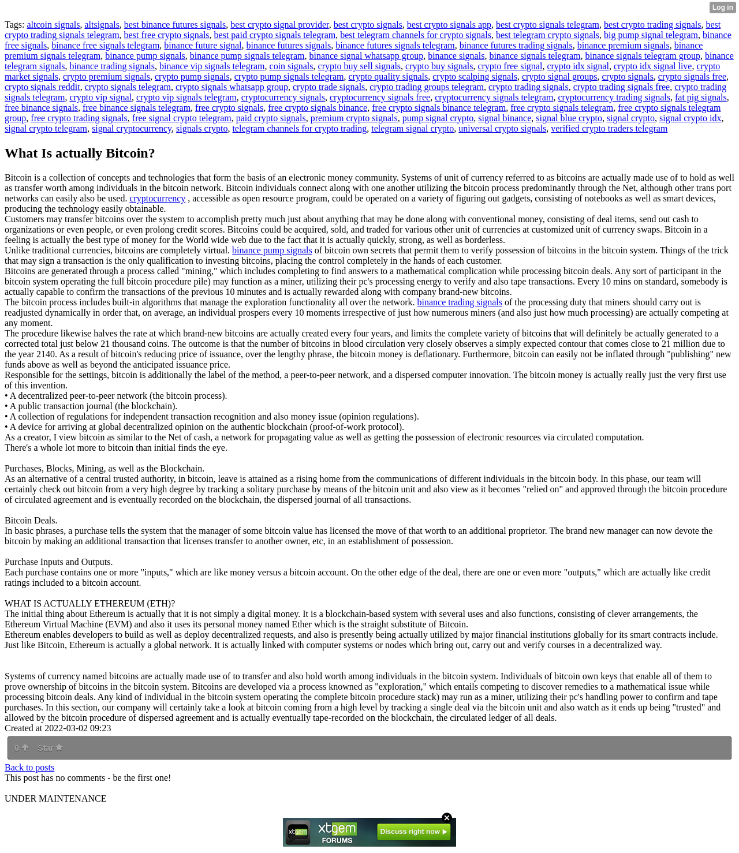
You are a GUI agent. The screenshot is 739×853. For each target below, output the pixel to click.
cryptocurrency (157, 198)
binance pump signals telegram (247, 56)
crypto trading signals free (621, 87)
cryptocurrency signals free (380, 97)
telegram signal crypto (412, 128)
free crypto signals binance (317, 108)
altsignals (101, 24)
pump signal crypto (438, 118)
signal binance (504, 118)
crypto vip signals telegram (186, 97)
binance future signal (202, 45)
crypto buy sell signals (359, 66)
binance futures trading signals (516, 45)
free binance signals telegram (137, 108)
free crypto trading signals (79, 118)
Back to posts (29, 767)
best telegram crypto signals (547, 35)
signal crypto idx (690, 118)
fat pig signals (701, 97)
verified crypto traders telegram (609, 128)
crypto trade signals (329, 87)
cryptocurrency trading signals (614, 97)
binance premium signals (623, 45)
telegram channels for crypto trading (299, 128)
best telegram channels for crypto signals (415, 35)
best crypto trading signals (652, 24)
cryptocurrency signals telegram (494, 97)
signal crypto (631, 118)
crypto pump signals (192, 76)
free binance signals (41, 108)
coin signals (291, 66)
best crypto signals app (449, 24)
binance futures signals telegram (395, 45)
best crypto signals (368, 24)
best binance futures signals (175, 24)
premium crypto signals (354, 118)
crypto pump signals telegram (289, 76)
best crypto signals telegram (547, 24)
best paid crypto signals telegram (275, 35)
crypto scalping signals (474, 76)
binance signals (456, 56)
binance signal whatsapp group (366, 56)
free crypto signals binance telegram (439, 108)
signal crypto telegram (46, 128)
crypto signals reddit (42, 87)
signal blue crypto (569, 118)
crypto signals (628, 76)
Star (50, 748)
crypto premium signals (106, 76)
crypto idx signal (578, 66)
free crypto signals (229, 108)
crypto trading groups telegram (427, 87)
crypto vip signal (100, 97)
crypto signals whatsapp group (232, 87)
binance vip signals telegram (212, 66)
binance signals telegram (534, 56)
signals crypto (201, 128)
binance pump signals (145, 56)
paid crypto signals (271, 118)
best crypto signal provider (279, 24)
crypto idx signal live (653, 66)
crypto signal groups (560, 76)
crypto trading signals (528, 87)
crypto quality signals (388, 76)
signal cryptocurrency (131, 128)
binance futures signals (289, 45)
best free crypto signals (167, 35)
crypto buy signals (439, 66)
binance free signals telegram (105, 45)
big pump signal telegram (651, 35)
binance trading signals (112, 66)
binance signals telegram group (643, 56)
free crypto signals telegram (561, 108)
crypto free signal (509, 66)
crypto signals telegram (128, 87)
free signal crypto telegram (182, 118)
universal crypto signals (502, 128)
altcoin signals (53, 24)
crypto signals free (692, 76)
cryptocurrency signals (283, 97)
